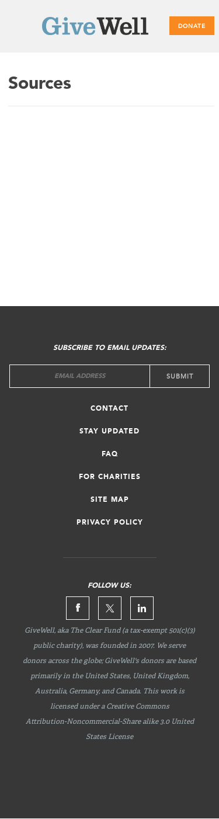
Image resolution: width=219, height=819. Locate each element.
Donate (192, 26)
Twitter (109, 608)
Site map (110, 500)
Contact (109, 408)
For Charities (110, 477)
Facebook (77, 608)
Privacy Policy (110, 522)
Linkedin (142, 608)
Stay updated (109, 431)
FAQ (110, 454)
